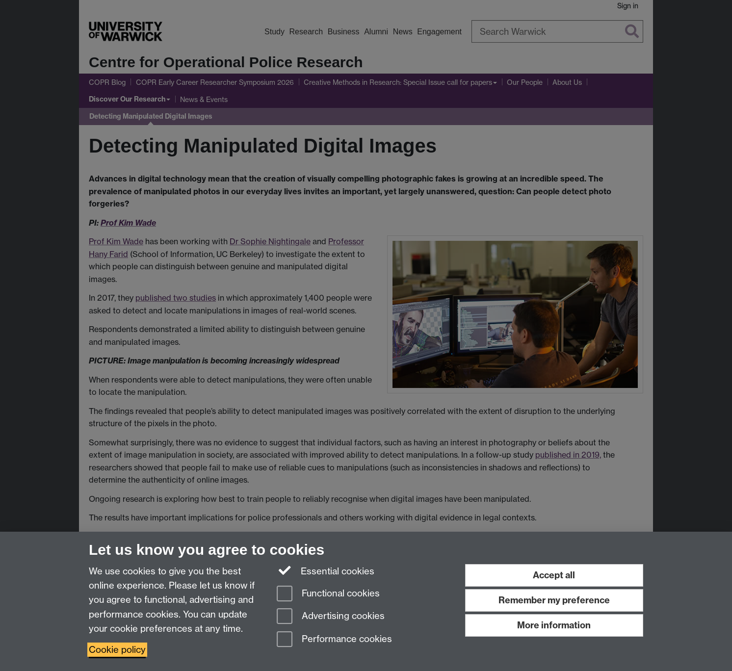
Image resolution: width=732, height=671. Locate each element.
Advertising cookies (331, 617)
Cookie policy (117, 649)
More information (554, 625)
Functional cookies (328, 594)
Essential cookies (325, 570)
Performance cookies (334, 640)
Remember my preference (554, 600)
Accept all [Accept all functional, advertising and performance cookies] (554, 575)
